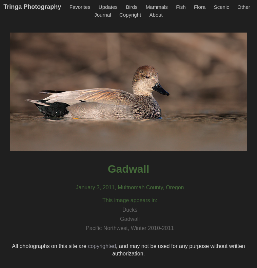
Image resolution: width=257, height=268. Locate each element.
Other (243, 7)
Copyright (130, 15)
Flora (199, 7)
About (156, 15)
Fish (180, 7)
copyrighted (102, 246)
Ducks (129, 210)
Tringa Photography (32, 6)
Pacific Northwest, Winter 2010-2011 (130, 228)
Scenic (221, 7)
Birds (131, 7)
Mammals (157, 7)
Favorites (80, 7)
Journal (102, 15)
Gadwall (130, 219)
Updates (108, 7)
